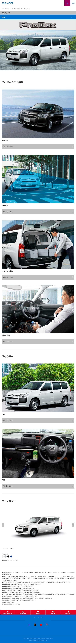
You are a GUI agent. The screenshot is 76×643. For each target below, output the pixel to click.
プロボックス (6, 13)
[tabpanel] (38, 44)
